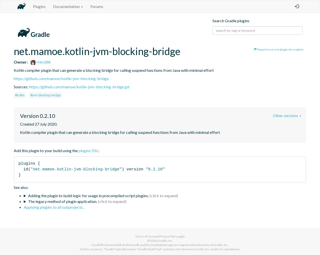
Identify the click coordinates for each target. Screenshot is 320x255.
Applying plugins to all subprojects (54, 207)
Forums (96, 6)
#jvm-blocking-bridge (45, 95)
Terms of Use (144, 236)
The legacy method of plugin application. (62, 201)
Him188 (40, 62)
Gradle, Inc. (165, 240)
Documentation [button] (68, 6)
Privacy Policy (168, 236)
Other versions (287, 115)
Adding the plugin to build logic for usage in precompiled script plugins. (88, 195)
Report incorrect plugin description (279, 49)
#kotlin (19, 95)
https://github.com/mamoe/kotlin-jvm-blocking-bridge (61, 78)
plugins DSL (88, 150)
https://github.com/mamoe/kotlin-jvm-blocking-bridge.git (79, 86)
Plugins (39, 6)
